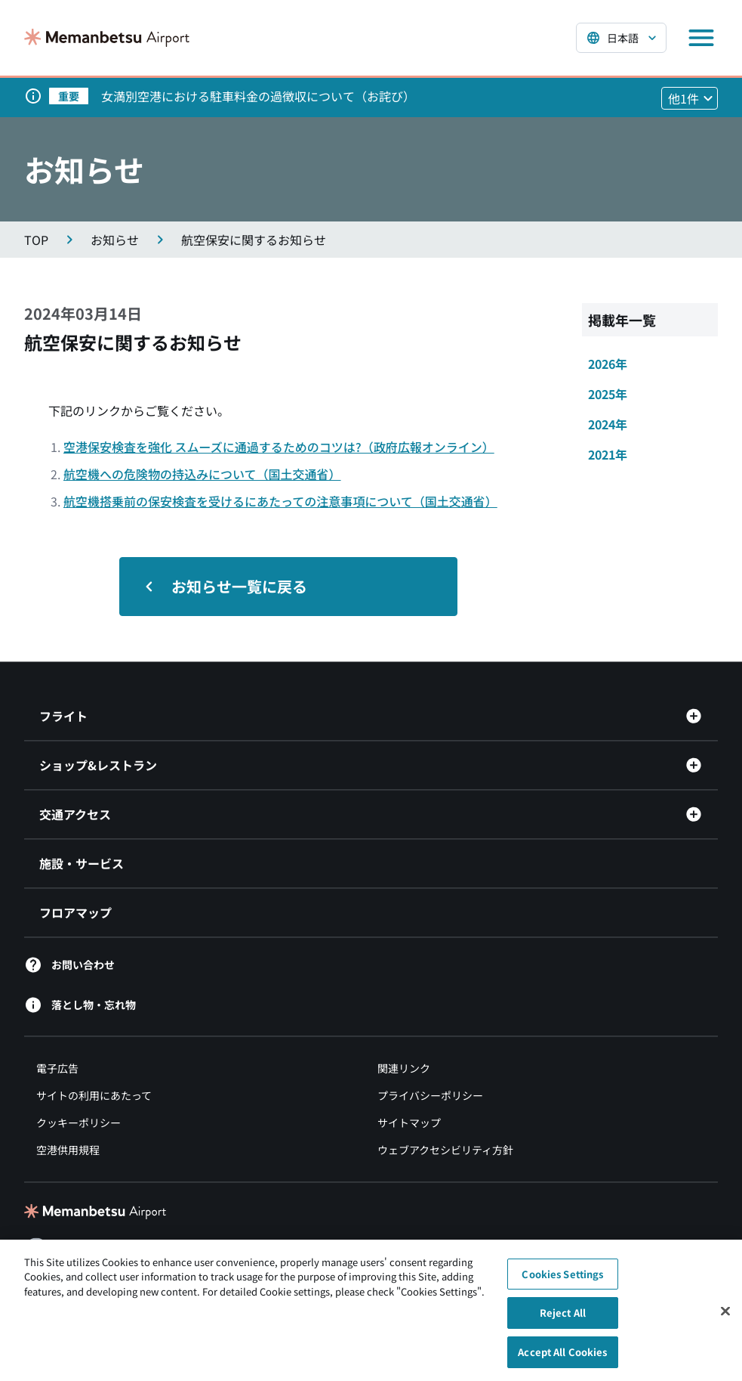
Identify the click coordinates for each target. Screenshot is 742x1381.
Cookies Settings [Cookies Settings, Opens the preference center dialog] (562, 1280)
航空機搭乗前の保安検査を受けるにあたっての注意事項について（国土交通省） (280, 501)
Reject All (563, 1318)
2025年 (607, 394)
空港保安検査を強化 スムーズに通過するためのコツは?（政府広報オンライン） (278, 447)
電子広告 (57, 1068)
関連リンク (403, 1068)
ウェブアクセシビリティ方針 (445, 1149)
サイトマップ (409, 1122)
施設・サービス (81, 863)
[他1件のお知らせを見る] (689, 98)
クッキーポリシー (78, 1122)
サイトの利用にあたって (94, 1095)
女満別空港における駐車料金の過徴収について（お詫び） (258, 96)
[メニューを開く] (701, 37)
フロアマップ (75, 912)
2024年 (607, 424)
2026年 (607, 364)
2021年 (607, 454)
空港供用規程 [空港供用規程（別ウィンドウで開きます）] (68, 1149)
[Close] (725, 1316)
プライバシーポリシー (430, 1095)
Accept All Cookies (562, 1358)
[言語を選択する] (621, 38)
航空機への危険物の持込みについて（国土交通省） (202, 474)
